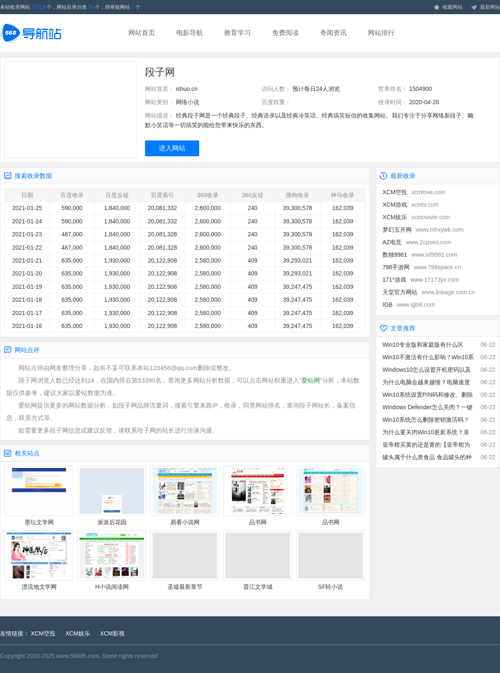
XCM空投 (413, 192)
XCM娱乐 (416, 217)
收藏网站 (447, 7)
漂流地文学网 (39, 560)
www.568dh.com (77, 656)
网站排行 (381, 32)
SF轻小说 (330, 560)
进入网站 (172, 148)
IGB (408, 304)
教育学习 (237, 32)
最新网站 (485, 7)
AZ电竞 (416, 242)
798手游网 (421, 267)
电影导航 (189, 32)
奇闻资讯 (333, 32)
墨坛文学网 (39, 495)
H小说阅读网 (112, 560)
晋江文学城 (257, 560)
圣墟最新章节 (184, 560)
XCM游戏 (410, 204)
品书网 (257, 495)
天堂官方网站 (428, 292)
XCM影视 (112, 633)
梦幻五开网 (422, 229)
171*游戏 (420, 279)
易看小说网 (184, 495)
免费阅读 (285, 32)
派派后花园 (112, 495)
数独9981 (419, 254)
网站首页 (141, 32)
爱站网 (310, 380)
